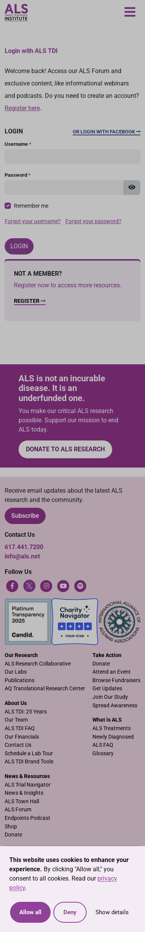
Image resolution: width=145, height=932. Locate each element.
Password (18, 175)
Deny (70, 912)
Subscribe (25, 515)
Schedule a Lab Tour (29, 753)
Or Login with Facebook (106, 132)
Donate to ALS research (65, 449)
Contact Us (18, 745)
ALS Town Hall (22, 801)
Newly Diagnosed (113, 737)
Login (19, 246)
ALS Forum (18, 809)
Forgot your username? (33, 221)
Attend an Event (111, 672)
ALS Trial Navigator (28, 785)
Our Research (21, 655)
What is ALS (107, 720)
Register (30, 301)
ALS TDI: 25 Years (26, 711)
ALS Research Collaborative (38, 664)
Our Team (16, 720)
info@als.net (22, 556)
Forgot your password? (93, 221)
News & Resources (27, 776)
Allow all (30, 912)
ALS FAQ (102, 745)
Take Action (106, 655)
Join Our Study (110, 697)
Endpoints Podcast (27, 818)
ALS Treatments (111, 728)
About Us (16, 703)
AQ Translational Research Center (45, 688)
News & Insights (24, 793)
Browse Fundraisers (116, 680)
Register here (22, 108)
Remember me (31, 206)
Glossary (103, 753)
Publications (19, 680)
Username (18, 144)
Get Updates (107, 688)
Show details (112, 912)
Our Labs (16, 672)
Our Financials (22, 737)
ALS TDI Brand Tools (29, 761)
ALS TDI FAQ (20, 728)
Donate (101, 664)
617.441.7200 (24, 547)
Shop (11, 826)
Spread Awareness (114, 705)
